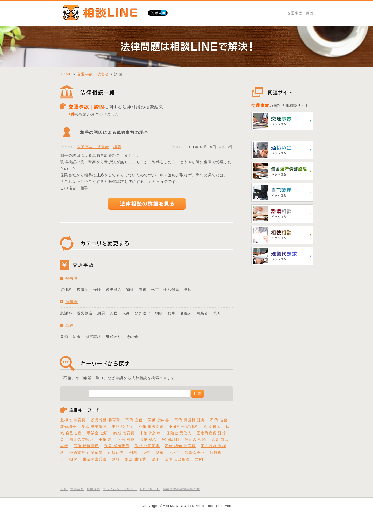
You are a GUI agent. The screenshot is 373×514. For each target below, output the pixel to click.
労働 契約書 (158, 420)
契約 (199, 459)
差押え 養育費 (73, 420)
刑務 (133, 453)
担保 (73, 459)
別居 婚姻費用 (117, 446)
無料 (116, 459)
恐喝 (217, 313)
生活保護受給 (94, 459)
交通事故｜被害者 (93, 74)
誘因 (117, 147)
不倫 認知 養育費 (180, 446)
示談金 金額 (97, 433)
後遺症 (83, 289)
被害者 (71, 278)
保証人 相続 (195, 439)
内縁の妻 (116, 453)
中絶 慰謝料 (150, 433)
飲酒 (64, 337)
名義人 (186, 313)
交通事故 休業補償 (86, 453)
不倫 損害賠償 (151, 426)
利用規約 (93, 489)
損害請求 (93, 337)
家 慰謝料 (171, 439)
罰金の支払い (81, 439)
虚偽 (143, 289)
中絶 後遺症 (122, 426)
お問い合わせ (150, 489)
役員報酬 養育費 (105, 420)
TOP (64, 489)
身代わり (114, 337)
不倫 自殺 (134, 420)
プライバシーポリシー (120, 489)
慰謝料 (66, 289)
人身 (126, 313)
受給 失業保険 (94, 426)
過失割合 (114, 289)
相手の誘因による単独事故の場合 (114, 132)
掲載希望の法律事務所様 (181, 489)
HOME (66, 74)
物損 (130, 289)
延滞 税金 (212, 426)
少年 (146, 453)
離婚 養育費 (124, 433)
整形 (156, 459)
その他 (132, 337)
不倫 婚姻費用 (86, 446)
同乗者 (202, 313)
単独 (69, 325)
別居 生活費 (135, 459)
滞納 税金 (148, 439)
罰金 (77, 337)
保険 (97, 289)
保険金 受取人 (179, 433)
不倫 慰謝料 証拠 (189, 420)
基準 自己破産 (177, 459)
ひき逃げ (143, 313)
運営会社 (77, 489)
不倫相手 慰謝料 (183, 426)
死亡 (155, 289)
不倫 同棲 (125, 439)
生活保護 (171, 289)
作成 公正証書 (147, 446)
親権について (167, 453)
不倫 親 (105, 439)
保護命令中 (195, 453)
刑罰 (101, 313)
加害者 (71, 302)
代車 (172, 313)
